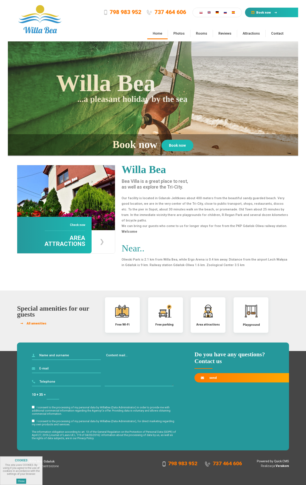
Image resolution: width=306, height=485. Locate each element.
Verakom (282, 465)
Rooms (201, 33)
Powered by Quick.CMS (273, 460)
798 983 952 (120, 12)
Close (21, 481)
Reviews (224, 33)
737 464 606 (167, 12)
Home (157, 33)
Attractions (251, 33)
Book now (261, 12)
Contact (277, 33)
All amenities (36, 323)
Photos (179, 33)
